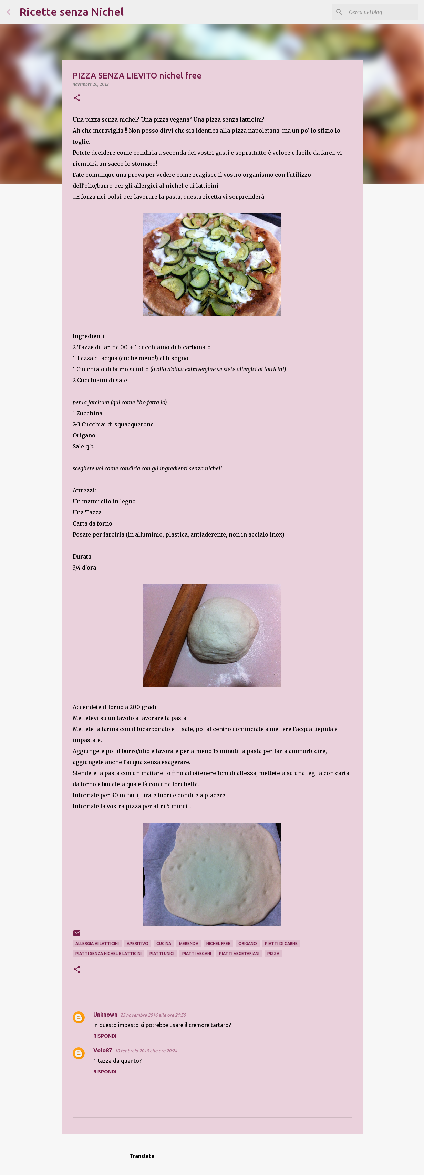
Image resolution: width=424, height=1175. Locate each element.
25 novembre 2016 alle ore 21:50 (153, 1014)
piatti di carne (281, 943)
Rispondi (104, 1036)
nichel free (218, 943)
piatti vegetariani (239, 953)
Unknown (105, 1014)
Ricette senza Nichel (71, 12)
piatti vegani (196, 953)
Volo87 (102, 1050)
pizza (273, 953)
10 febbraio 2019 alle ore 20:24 (146, 1050)
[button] (77, 98)
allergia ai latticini (97, 943)
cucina (163, 943)
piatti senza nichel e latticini (108, 953)
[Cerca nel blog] (382, 12)
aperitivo (137, 943)
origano (247, 943)
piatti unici (161, 953)
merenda (188, 943)
